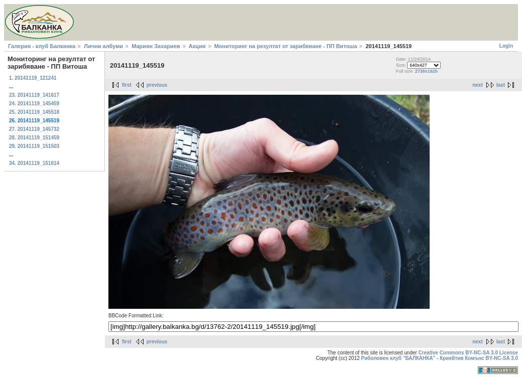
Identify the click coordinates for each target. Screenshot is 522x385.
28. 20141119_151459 (34, 137)
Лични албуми (103, 46)
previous (157, 85)
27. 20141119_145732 (34, 129)
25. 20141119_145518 (34, 112)
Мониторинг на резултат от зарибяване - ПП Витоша (286, 46)
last (500, 85)
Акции (197, 46)
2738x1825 (426, 71)
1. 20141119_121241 (33, 78)
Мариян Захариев (156, 46)
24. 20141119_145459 (34, 103)
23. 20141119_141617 (34, 95)
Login (506, 46)
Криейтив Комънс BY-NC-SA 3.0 (479, 358)
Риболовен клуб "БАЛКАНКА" (398, 358)
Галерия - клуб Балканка (41, 46)
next (477, 85)
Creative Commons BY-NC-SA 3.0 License (468, 352)
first (127, 85)
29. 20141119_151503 (34, 146)
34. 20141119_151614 (34, 163)
